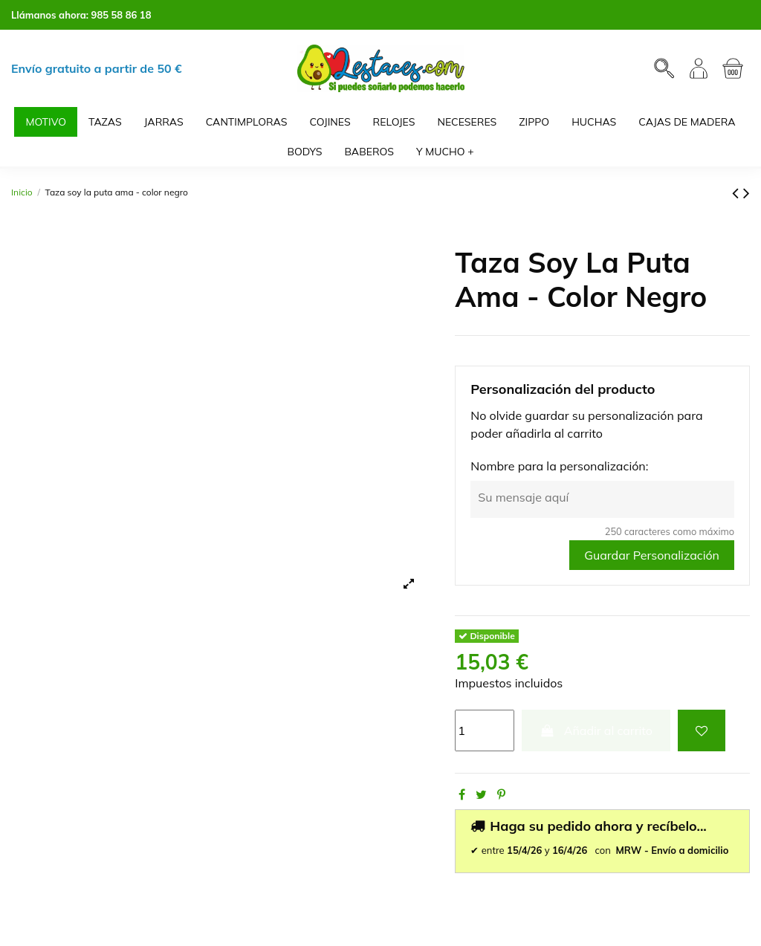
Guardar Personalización (651, 555)
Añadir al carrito (596, 730)
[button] (445, 151)
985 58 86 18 (121, 15)
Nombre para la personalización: (559, 466)
